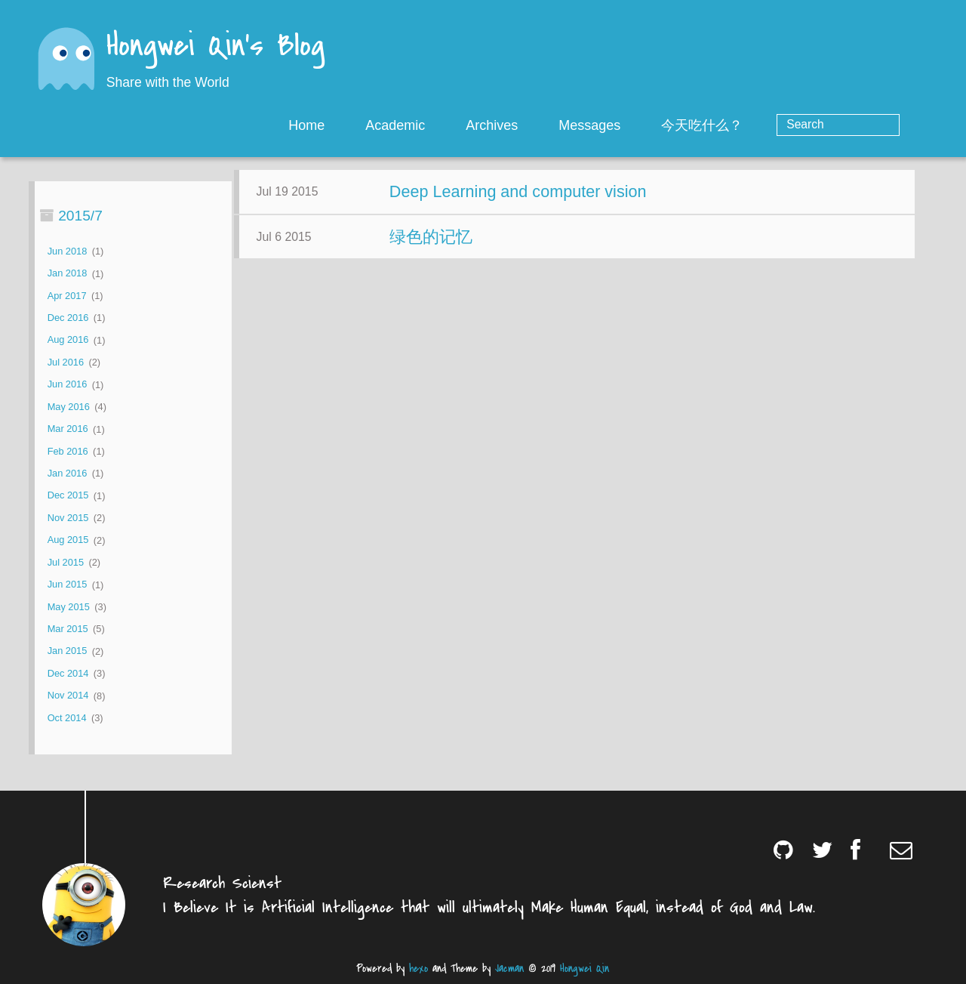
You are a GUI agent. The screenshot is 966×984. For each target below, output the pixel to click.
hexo (418, 968)
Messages (650, 125)
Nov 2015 (68, 517)
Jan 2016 (68, 473)
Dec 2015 (68, 495)
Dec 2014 (68, 673)
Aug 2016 (68, 340)
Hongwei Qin (584, 968)
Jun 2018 (68, 251)
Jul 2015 (66, 562)
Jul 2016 (66, 362)
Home (367, 125)
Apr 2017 (67, 295)
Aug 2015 (68, 540)
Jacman (509, 968)
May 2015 (69, 606)
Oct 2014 (67, 717)
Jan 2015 (68, 651)
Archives (553, 125)
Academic (456, 125)
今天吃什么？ (763, 125)
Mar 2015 (68, 628)
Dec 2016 (68, 317)
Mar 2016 (68, 429)
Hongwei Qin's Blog (215, 47)
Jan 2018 (68, 273)
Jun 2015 (68, 585)
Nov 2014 (68, 696)
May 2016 (69, 406)
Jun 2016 (68, 384)
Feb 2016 (68, 451)
